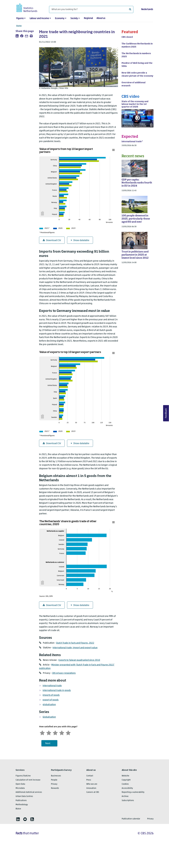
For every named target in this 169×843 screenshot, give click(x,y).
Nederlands (147, 9)
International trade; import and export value (75, 648)
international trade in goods (57, 690)
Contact (89, 776)
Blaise (18, 809)
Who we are (91, 784)
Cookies (125, 784)
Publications (21, 800)
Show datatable (80, 240)
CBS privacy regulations (64, 673)
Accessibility (127, 788)
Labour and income (39, 18)
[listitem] (17, 36)
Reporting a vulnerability (133, 792)
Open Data (20, 784)
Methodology (22, 805)
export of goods (50, 700)
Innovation (91, 788)
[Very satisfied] (68, 732)
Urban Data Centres (24, 796)
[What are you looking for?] (91, 9)
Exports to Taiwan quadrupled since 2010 (79, 660)
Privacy (54, 784)
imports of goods (51, 695)
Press (88, 780)
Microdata (20, 788)
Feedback (166, 413)
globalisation (49, 704)
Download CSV (52, 240)
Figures (20, 18)
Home (19, 26)
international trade (52, 686)
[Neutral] (55, 732)
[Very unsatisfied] (42, 732)
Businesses (56, 776)
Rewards (55, 788)
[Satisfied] (61, 732)
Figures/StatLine (23, 776)
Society (74, 18)
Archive (125, 796)
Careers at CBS (92, 792)
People (54, 780)
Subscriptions (128, 800)
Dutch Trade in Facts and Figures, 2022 (75, 643)
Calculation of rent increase (28, 780)
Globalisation (49, 717)
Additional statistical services (29, 792)
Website (125, 776)
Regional (88, 18)
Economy (59, 18)
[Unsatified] (49, 732)
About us (101, 18)
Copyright (126, 780)
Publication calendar (131, 819)
